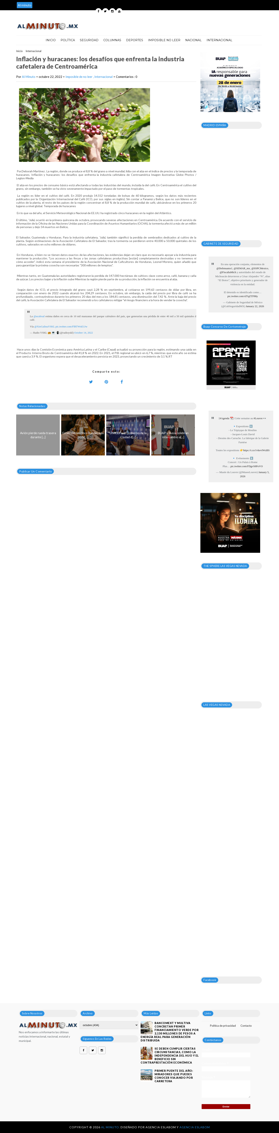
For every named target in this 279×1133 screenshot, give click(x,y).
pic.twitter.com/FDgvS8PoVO (246, 466)
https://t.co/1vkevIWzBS (256, 450)
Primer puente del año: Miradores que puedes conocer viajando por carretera (174, 1076)
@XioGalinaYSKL (44, 326)
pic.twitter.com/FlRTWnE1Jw (71, 326)
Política (68, 40)
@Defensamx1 (225, 268)
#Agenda (224, 418)
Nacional (193, 40)
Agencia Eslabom (195, 1127)
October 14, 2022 (83, 332)
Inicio (51, 40)
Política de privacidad (223, 1025)
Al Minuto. (111, 1127)
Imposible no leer (164, 40)
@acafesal (39, 316)
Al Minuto (28, 76)
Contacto (246, 1025)
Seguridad (89, 40)
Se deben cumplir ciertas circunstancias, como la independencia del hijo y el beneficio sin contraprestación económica (170, 1055)
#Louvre (258, 418)
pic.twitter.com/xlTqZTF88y (242, 296)
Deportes (134, 40)
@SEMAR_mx (242, 268)
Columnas (112, 40)
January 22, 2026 (255, 306)
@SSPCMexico (259, 268)
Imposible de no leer (79, 76)
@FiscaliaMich (228, 272)
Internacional (219, 40)
